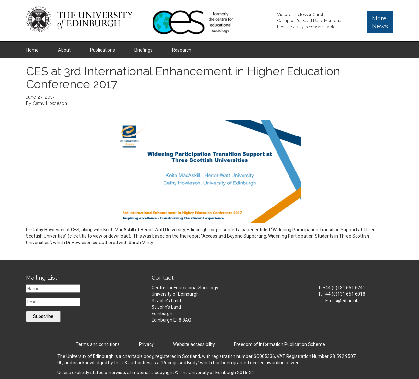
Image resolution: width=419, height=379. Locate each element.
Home (32, 50)
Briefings (143, 50)
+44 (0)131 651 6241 (344, 287)
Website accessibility (194, 344)
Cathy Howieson (50, 103)
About (64, 50)
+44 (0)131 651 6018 (344, 294)
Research (181, 50)
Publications (102, 50)
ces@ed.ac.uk (344, 300)
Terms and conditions (98, 344)
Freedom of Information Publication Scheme (279, 344)
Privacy (146, 344)
